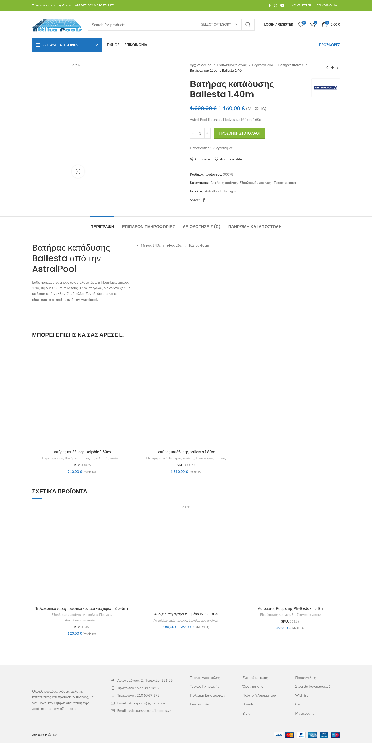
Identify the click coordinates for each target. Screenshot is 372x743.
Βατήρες (230, 191)
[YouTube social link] (282, 5)
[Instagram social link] (276, 5)
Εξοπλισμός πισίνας (232, 65)
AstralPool (213, 191)
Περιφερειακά (263, 65)
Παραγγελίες (305, 677)
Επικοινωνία (199, 704)
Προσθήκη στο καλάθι (239, 133)
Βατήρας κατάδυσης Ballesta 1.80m (186, 452)
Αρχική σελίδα (201, 65)
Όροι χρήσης (253, 686)
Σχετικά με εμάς (255, 677)
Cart (298, 704)
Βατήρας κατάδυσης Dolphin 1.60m (81, 452)
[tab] (102, 224)
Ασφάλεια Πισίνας (97, 615)
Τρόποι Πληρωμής (204, 686)
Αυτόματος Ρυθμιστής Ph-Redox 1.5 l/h (290, 608)
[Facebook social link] (270, 5)
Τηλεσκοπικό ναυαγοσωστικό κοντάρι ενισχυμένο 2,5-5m (81, 608)
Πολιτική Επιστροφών (207, 695)
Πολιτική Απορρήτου (259, 695)
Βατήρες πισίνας (291, 65)
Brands (248, 704)
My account (304, 713)
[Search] (171, 25)
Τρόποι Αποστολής (205, 677)
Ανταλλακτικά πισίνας (81, 620)
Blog (246, 713)
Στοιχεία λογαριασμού (312, 686)
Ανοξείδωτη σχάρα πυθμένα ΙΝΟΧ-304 (186, 614)
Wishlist (301, 695)
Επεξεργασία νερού (306, 615)
